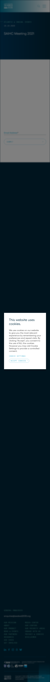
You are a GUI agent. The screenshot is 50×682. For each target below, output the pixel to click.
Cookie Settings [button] (17, 356)
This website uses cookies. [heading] (22, 322)
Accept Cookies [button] (18, 360)
